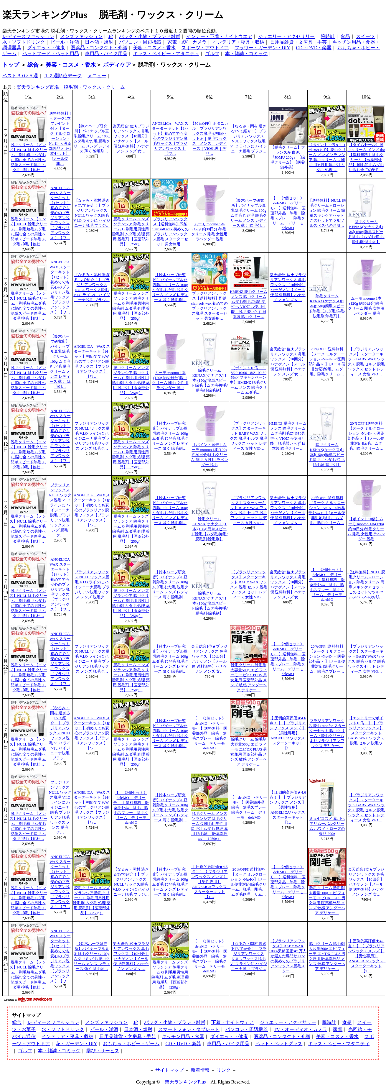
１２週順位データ (63, 75)
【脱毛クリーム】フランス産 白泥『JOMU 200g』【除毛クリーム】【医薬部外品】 (287, 157)
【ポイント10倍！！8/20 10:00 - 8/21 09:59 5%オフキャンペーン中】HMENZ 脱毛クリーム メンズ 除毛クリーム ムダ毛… (248, 380)
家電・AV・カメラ (187, 42)
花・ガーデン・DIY (76, 1043)
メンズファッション (81, 36)
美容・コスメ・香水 (154, 47)
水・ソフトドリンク (23, 42)
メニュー (97, 75)
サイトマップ (169, 1070)
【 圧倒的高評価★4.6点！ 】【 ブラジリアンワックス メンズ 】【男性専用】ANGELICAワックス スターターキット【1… (289, 733)
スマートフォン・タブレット (189, 1029)
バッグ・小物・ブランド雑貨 (149, 36)
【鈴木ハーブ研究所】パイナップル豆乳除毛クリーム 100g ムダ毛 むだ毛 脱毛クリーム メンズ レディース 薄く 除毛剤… (60, 361)
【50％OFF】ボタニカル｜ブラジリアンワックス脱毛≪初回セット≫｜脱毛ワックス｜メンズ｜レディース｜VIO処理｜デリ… (209, 139)
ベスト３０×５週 (20, 75)
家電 (337, 1029)
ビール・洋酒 (65, 42)
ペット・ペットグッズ (278, 1043)
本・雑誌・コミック (246, 53)
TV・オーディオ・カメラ (300, 1029)
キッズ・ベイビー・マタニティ (166, 53)
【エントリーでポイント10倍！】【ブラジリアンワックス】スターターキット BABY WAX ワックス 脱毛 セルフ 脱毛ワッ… (366, 733)
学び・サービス (102, 1050)
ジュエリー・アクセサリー (286, 36)
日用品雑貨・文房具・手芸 (298, 42)
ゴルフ (212, 53)
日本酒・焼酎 (99, 42)
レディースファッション (28, 36)
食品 (345, 36)
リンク (224, 1070)
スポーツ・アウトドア (205, 47)
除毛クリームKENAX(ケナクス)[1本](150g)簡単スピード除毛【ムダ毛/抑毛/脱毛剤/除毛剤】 (366, 232)
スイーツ (365, 36)
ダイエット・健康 (46, 47)
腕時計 (328, 36)
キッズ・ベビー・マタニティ (338, 1043)
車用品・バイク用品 (106, 53)
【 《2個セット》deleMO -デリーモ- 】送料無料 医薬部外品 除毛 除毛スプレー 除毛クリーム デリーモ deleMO (288, 213)
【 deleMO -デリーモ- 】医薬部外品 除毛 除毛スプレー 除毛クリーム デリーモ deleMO (250, 807)
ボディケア (117, 65)
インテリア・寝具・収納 (238, 42)
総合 (33, 65)
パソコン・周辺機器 (140, 42)
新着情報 (200, 1070)
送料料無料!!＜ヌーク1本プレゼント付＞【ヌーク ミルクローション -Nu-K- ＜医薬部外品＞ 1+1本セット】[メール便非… (60, 138)
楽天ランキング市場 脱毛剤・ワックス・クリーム (71, 87)
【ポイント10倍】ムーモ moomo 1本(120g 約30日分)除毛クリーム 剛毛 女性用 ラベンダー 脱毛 (209, 455)
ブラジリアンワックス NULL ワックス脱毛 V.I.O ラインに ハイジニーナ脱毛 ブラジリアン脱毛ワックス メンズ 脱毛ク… (60, 510)
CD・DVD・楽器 (313, 47)
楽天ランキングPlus (185, 1081)
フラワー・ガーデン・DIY (262, 47)
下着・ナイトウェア (232, 1022)
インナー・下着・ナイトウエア (219, 36)
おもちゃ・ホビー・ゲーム (131, 1043)
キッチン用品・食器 (183, 1036)
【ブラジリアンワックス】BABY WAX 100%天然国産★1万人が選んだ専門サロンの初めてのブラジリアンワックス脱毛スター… (287, 956)
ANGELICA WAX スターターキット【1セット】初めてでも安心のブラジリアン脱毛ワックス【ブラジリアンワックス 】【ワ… (170, 139)
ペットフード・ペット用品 (50, 53)
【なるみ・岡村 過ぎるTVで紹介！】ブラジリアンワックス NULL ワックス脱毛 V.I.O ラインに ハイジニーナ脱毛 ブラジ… (60, 733)
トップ (10, 65)
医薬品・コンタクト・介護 (99, 47)
